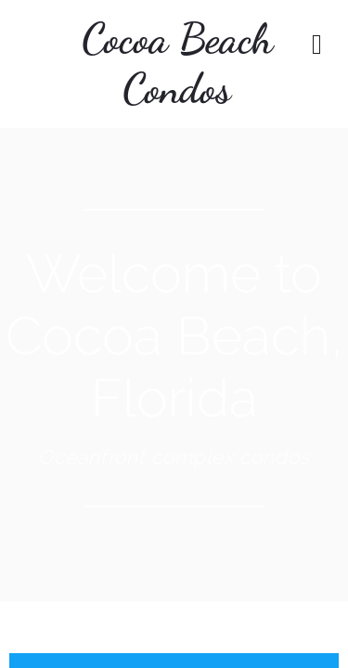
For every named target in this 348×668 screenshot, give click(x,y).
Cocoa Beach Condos (177, 64)
